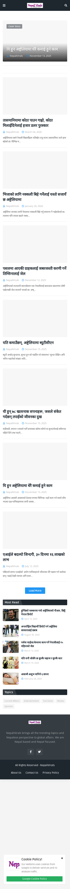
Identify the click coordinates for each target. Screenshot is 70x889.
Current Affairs (12, 701)
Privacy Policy (51, 772)
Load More (35, 590)
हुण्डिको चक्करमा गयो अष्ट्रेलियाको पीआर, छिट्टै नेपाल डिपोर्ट (43, 612)
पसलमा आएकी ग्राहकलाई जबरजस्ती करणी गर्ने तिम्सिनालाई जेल (34, 271)
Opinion (8, 706)
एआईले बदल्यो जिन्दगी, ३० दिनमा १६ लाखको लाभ (34, 557)
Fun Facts (48, 701)
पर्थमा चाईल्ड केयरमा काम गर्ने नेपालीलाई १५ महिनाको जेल (42, 644)
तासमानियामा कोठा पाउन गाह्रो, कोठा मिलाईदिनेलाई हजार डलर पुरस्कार (28, 123)
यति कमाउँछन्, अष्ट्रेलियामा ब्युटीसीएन (28, 343)
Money (60, 701)
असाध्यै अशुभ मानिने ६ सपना (35, 674)
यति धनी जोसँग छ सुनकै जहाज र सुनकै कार (41, 658)
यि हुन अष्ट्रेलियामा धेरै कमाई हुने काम (32, 49)
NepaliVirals (47, 765)
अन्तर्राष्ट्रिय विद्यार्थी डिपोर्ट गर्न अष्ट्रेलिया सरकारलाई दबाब (39, 628)
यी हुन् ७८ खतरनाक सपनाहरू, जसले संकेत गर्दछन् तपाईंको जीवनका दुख (32, 414)
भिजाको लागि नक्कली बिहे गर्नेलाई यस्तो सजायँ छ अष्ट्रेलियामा (34, 197)
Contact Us (32, 772)
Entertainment (31, 701)
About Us (16, 772)
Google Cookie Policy (34, 878)
